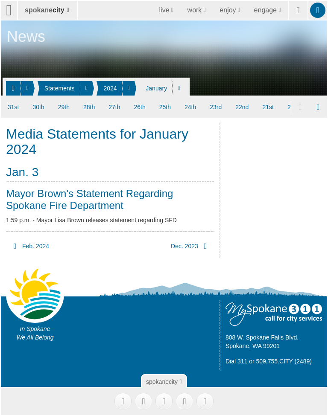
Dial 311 (236, 360)
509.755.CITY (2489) (284, 360)
